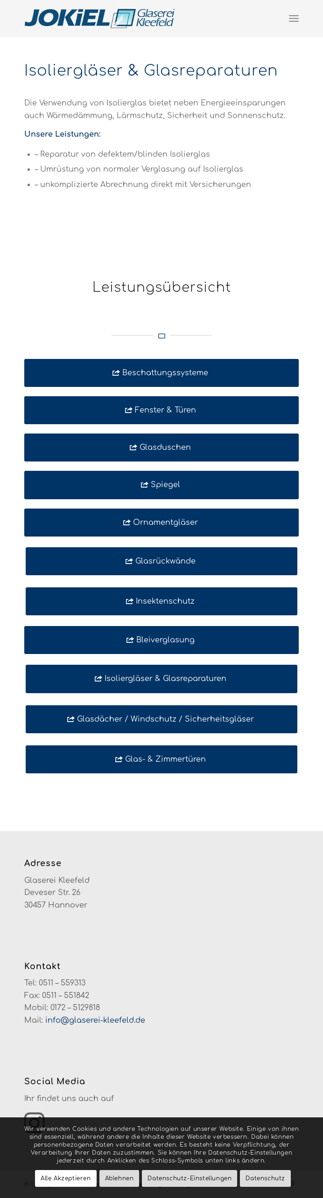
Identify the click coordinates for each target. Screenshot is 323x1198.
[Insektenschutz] (161, 601)
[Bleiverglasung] (161, 640)
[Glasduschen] (161, 447)
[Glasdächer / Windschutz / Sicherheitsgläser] (161, 719)
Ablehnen (119, 1178)
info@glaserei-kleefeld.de (95, 1020)
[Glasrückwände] (161, 561)
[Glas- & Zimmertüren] (161, 759)
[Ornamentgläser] (161, 523)
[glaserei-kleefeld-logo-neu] (134, 18)
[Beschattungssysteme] (161, 373)
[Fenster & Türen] (161, 410)
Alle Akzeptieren (66, 1178)
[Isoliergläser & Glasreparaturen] (161, 679)
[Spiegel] (161, 485)
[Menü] (294, 18)
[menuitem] (294, 18)
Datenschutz (265, 1178)
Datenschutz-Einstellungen (189, 1178)
